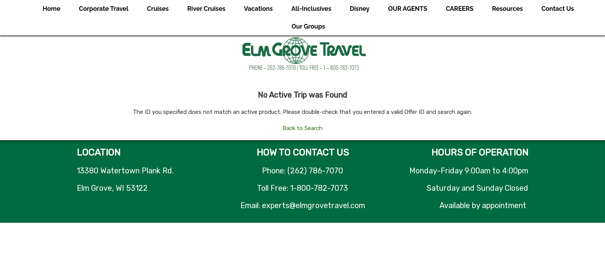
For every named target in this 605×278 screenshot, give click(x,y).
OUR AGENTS (408, 8)
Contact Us (557, 8)
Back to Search (302, 128)
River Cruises (206, 8)
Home (52, 8)
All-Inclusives (311, 8)
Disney (360, 8)
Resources (507, 8)
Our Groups (308, 26)
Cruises (158, 8)
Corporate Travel (103, 8)
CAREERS (459, 8)
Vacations (258, 8)
